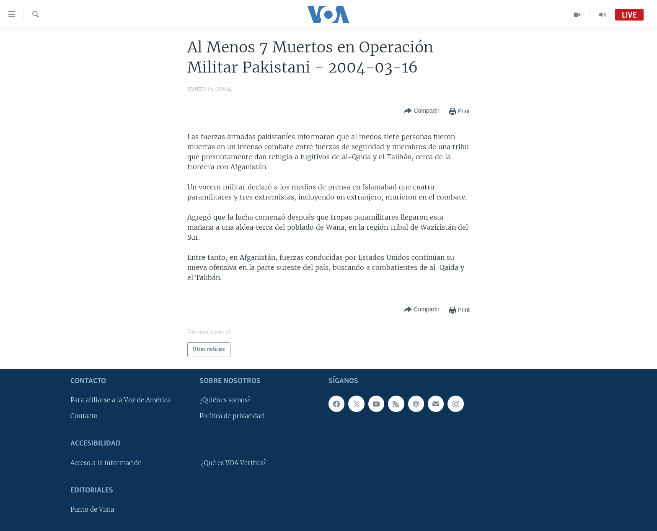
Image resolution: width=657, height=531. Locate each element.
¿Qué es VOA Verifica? (233, 462)
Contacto (84, 416)
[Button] (421, 111)
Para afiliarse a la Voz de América (120, 400)
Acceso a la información (106, 462)
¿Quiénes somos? (225, 400)
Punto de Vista (92, 509)
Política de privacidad (231, 416)
